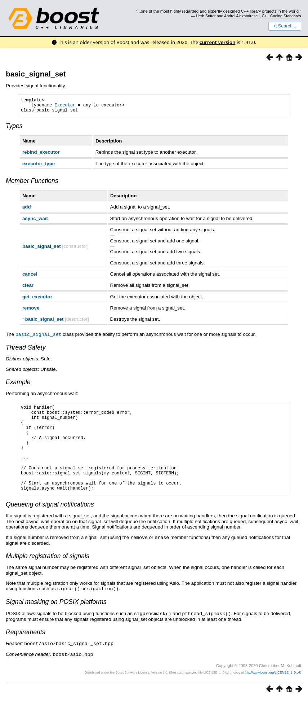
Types (14, 129)
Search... (284, 26)
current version (218, 42)
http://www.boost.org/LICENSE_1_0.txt (272, 692)
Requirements (25, 652)
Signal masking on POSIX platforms (56, 622)
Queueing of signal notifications (50, 525)
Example (18, 385)
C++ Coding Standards (281, 16)
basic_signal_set (36, 74)
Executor (65, 107)
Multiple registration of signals (47, 576)
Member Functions (32, 184)
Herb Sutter (206, 16)
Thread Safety (26, 350)
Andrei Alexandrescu (242, 16)
